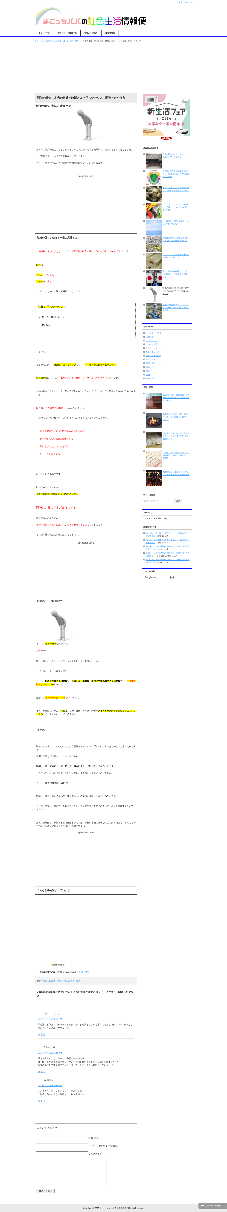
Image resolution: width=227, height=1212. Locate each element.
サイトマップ (186, 2)
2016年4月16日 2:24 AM (50, 1053)
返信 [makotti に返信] (43, 1101)
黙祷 (78, 980)
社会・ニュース (152, 352)
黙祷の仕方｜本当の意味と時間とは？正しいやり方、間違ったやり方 (176, 291)
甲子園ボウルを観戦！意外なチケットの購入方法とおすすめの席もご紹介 (176, 174)
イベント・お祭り (153, 333)
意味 (59, 980)
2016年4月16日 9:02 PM (50, 1085)
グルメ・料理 (151, 344)
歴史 (148, 371)
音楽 (148, 375)
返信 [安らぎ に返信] (43, 1071)
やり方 (47, 980)
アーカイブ (147, 518)
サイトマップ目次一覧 (67, 33)
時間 (65, 980)
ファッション (151, 340)
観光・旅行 (150, 367)
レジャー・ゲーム (153, 348)
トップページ (44, 33)
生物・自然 (150, 378)
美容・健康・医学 (153, 356)
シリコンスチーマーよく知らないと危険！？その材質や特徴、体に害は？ (176, 207)
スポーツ (150, 337)
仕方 (53, 980)
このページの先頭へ (213, 1206)
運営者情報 (110, 33)
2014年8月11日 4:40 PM (50, 1019)
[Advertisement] (113, 68)
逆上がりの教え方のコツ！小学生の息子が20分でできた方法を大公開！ (176, 308)
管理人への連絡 (91, 33)
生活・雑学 (84, 972)
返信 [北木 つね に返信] (43, 1034)
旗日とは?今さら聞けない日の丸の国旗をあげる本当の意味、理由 (176, 274)
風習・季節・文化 (153, 363)
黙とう (71, 980)
